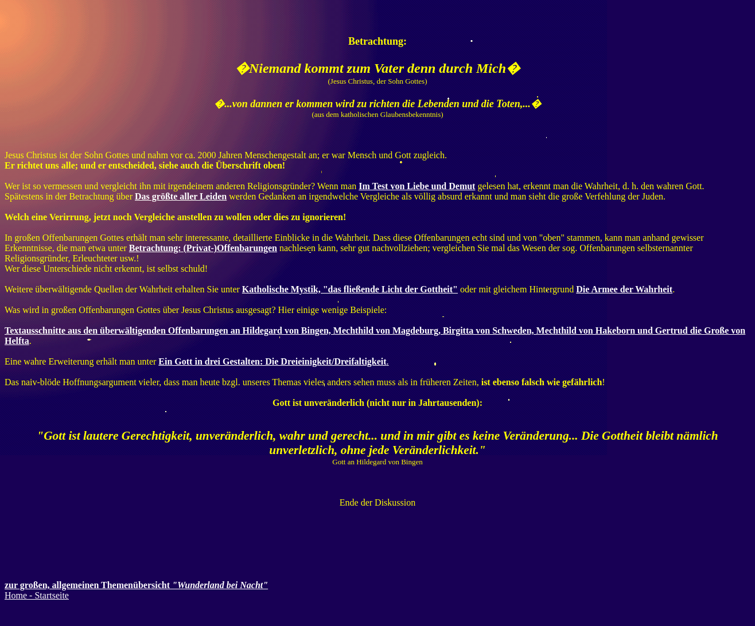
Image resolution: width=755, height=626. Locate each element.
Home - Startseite (37, 595)
